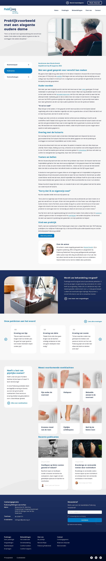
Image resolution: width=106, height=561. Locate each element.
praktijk (59, 76)
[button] (30, 64)
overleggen (72, 215)
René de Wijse (42, 543)
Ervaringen (7, 549)
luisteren (99, 213)
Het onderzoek (25, 540)
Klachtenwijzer (12, 65)
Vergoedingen (8, 543)
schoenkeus (82, 150)
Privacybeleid (8, 558)
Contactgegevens (62, 540)
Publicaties (11, 71)
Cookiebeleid (21, 558)
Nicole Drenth (88, 247)
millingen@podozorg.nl (22, 520)
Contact (98, 10)
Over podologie (9, 540)
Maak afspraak (95, 3)
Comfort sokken (25, 546)
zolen (84, 89)
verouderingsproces (63, 94)
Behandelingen (77, 10)
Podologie (65, 10)
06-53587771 (19, 516)
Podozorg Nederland (44, 546)
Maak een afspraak (63, 543)
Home (56, 10)
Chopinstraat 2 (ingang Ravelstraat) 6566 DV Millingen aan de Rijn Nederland (26, 510)
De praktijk (41, 540)
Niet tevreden (61, 546)
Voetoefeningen (12, 77)
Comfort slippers (25, 549)
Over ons (89, 10)
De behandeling (25, 543)
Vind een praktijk (46, 236)
